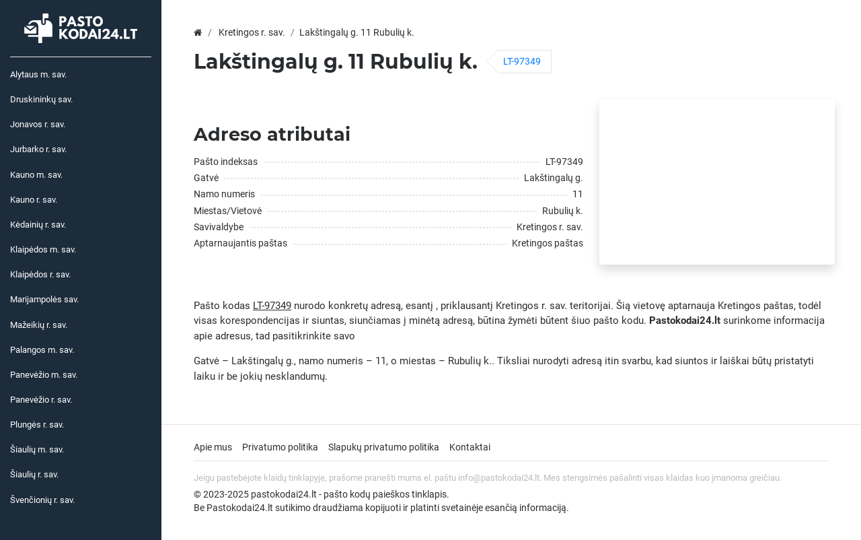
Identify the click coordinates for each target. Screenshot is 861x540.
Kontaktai (469, 447)
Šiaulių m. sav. (37, 449)
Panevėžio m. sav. (43, 375)
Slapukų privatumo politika (383, 447)
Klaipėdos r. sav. (40, 274)
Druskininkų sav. (41, 99)
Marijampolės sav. (44, 299)
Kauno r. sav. (33, 200)
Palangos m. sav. (42, 350)
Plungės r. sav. (37, 424)
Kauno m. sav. (36, 175)
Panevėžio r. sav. (41, 400)
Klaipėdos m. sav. (43, 249)
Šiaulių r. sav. (34, 474)
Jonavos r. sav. (37, 124)
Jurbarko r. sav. (38, 149)
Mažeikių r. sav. (38, 325)
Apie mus (213, 447)
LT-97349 (522, 61)
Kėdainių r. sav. (38, 225)
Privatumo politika (280, 447)
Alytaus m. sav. (38, 74)
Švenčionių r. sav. (42, 500)
